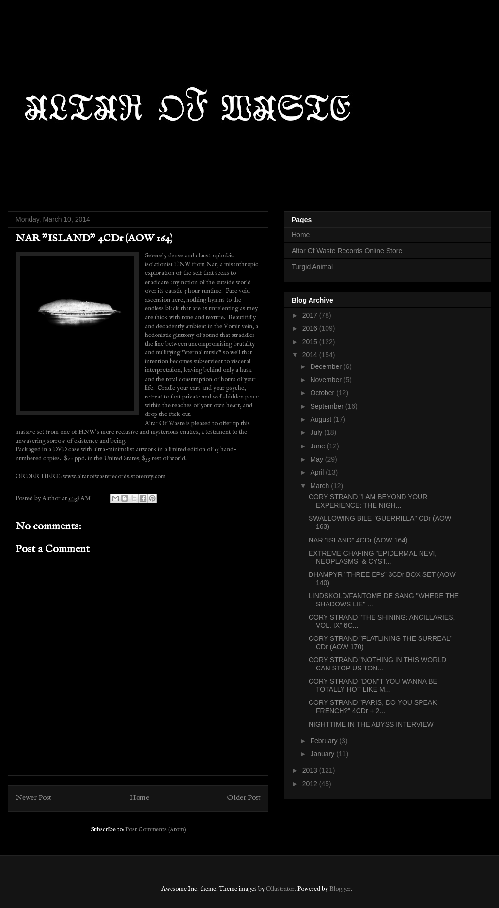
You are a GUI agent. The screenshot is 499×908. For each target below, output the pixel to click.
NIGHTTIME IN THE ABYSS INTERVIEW (371, 724)
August (321, 419)
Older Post (244, 798)
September (327, 406)
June (318, 446)
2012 (310, 784)
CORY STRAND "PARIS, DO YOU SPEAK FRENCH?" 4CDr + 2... (373, 707)
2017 (310, 315)
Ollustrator (280, 889)
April (318, 472)
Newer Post (33, 798)
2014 (310, 355)
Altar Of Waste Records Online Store (347, 251)
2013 (310, 770)
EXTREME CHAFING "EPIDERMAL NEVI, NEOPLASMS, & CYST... (373, 557)
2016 (310, 328)
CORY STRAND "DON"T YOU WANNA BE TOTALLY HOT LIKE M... (373, 685)
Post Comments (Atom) (155, 830)
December (326, 366)
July (317, 432)
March (320, 486)
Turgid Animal (312, 267)
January (323, 754)
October (323, 393)
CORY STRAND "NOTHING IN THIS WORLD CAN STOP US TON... (377, 664)
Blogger (340, 889)
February (324, 741)
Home (139, 798)
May (317, 459)
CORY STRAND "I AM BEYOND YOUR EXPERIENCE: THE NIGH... (368, 501)
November (326, 379)
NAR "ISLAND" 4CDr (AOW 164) (358, 540)
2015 (310, 342)
